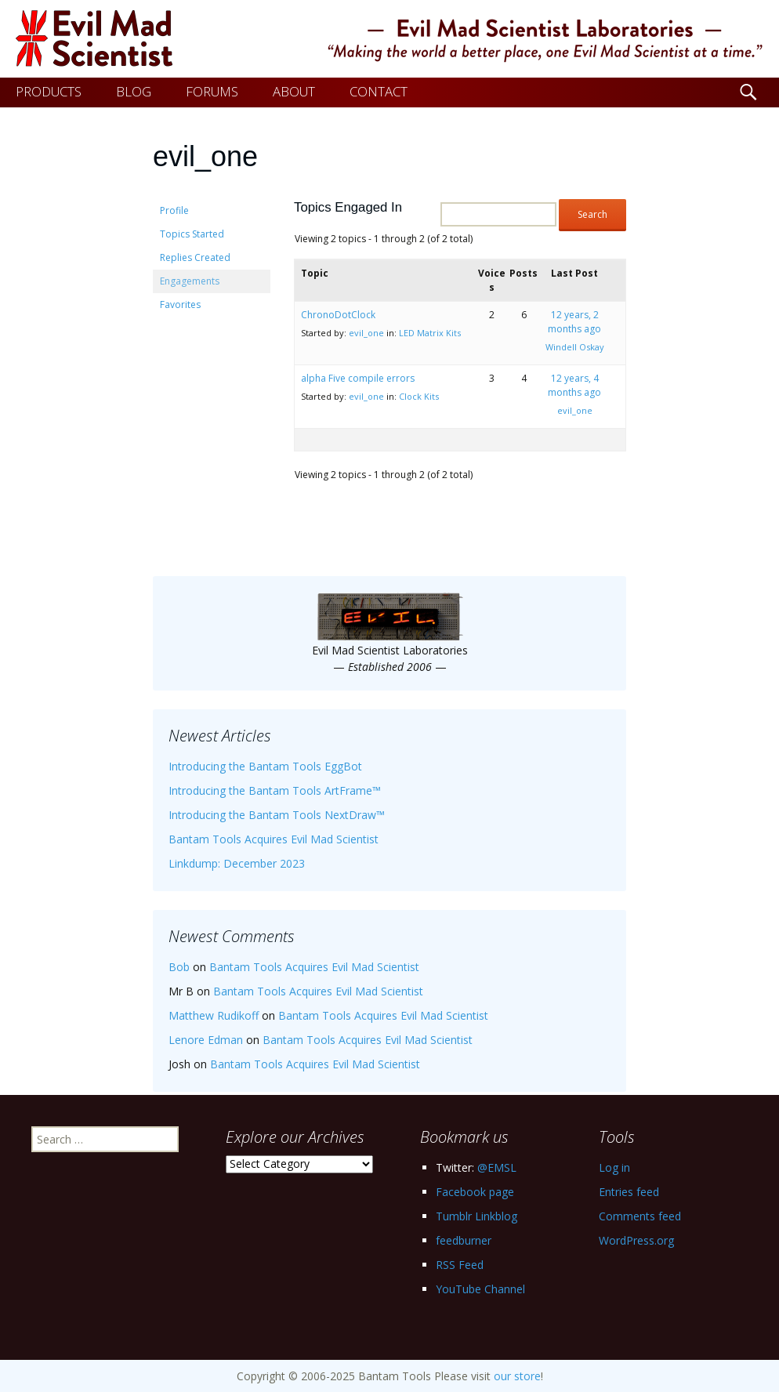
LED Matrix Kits (430, 333)
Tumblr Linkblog (476, 1216)
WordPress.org (636, 1240)
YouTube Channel (480, 1288)
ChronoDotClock (338, 314)
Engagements (189, 281)
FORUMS (212, 91)
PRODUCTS (49, 91)
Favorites (180, 304)
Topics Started (192, 234)
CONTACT (379, 91)
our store (517, 1375)
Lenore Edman (205, 1039)
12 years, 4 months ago (574, 385)
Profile (174, 210)
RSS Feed (460, 1264)
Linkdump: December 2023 (236, 863)
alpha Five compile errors (358, 378)
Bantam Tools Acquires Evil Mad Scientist (273, 839)
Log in (614, 1167)
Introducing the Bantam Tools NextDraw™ (276, 814)
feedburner (463, 1240)
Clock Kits (419, 396)
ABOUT (294, 91)
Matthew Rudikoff (213, 1015)
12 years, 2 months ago (574, 321)
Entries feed (629, 1191)
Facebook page (475, 1191)
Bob (179, 966)
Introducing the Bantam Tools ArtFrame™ (274, 790)
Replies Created (195, 257)
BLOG (133, 91)
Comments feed (640, 1216)
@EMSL (496, 1167)
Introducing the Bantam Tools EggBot (265, 766)
